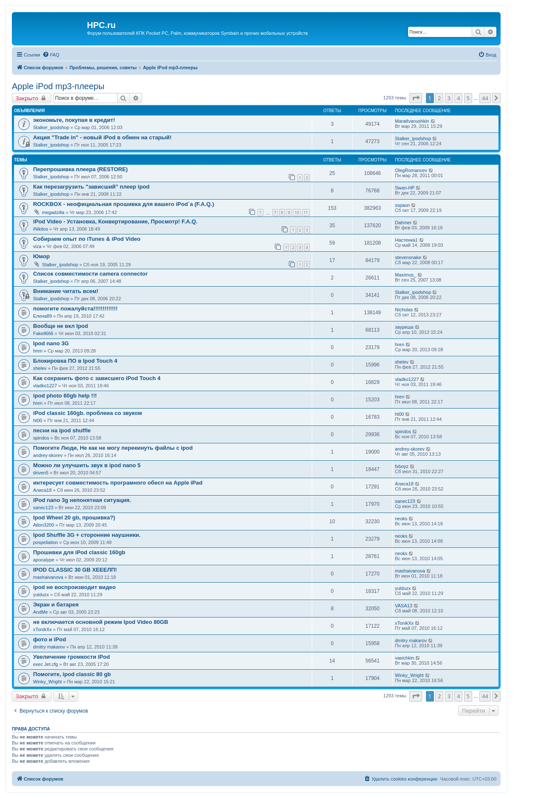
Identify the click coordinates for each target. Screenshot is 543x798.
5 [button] (468, 98)
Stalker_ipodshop (51, 127)
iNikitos (40, 228)
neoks (401, 518)
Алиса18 (42, 490)
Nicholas (404, 309)
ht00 (37, 420)
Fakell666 (43, 333)
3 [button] (449, 98)
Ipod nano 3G (51, 343)
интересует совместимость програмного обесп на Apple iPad (117, 482)
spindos (41, 437)
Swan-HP (404, 187)
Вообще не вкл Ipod (60, 326)
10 (296, 212)
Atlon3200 (43, 524)
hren (37, 350)
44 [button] (485, 98)
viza (37, 246)
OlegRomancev (411, 170)
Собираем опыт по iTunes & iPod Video (86, 239)
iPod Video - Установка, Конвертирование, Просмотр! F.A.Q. (115, 221)
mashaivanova (48, 577)
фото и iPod (49, 639)
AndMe (40, 612)
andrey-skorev (48, 455)
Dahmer (403, 222)
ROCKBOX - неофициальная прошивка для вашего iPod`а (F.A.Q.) (123, 204)
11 (306, 212)
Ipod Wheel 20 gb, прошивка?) (74, 517)
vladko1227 (45, 385)
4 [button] (458, 98)
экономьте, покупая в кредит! (74, 120)
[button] (415, 98)
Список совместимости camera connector (90, 274)
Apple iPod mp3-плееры (58, 86)
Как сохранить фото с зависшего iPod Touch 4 (96, 378)
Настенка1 (406, 240)
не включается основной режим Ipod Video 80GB (100, 622)
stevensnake (408, 257)
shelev (40, 368)
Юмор (41, 256)
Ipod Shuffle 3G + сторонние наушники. (86, 535)
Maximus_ (405, 274)
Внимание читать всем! (65, 291)
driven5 (40, 472)
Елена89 (42, 316)
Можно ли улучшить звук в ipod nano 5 (86, 465)
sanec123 (43, 507)
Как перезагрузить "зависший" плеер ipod (91, 186)
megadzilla (53, 212)
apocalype (43, 559)
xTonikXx (42, 629)
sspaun (402, 205)
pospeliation (45, 542)
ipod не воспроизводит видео (74, 587)
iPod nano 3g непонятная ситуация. (82, 500)
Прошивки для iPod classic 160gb (79, 552)
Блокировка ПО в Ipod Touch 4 (75, 361)
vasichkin (404, 657)
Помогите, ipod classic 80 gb (72, 674)
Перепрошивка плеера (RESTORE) (80, 169)
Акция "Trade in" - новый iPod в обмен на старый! (102, 137)
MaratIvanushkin (412, 121)
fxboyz (402, 466)
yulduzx (41, 594)
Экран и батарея (55, 604)
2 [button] (439, 98)
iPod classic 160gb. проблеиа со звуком (87, 413)
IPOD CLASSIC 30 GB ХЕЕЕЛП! (75, 570)
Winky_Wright (47, 681)
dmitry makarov (49, 646)
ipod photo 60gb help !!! (65, 395)
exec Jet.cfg (45, 664)
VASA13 (403, 605)
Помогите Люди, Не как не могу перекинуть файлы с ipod (113, 448)
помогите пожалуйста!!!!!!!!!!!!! (75, 308)
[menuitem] (50, 55)
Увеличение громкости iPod (71, 657)
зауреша (404, 327)
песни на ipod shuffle (62, 430)
